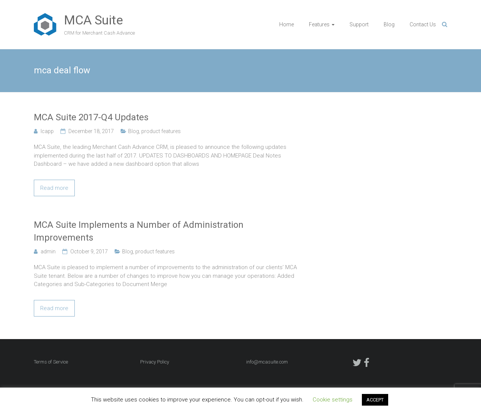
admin (48, 251)
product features (161, 131)
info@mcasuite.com (267, 362)
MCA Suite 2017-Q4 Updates (91, 117)
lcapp (47, 131)
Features (319, 24)
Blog (389, 24)
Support (359, 24)
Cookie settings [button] (332, 399)
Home (286, 24)
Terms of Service (51, 362)
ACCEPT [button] (375, 400)
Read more (54, 188)
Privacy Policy (154, 362)
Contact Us (423, 24)
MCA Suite (93, 19)
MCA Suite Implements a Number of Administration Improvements (139, 231)
